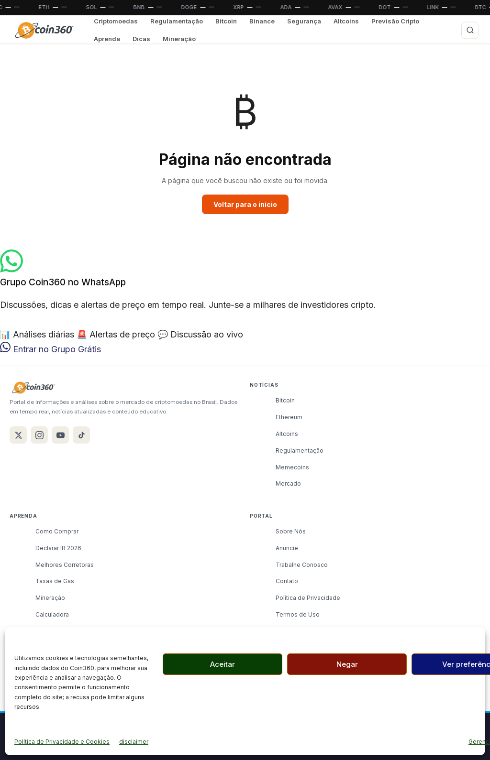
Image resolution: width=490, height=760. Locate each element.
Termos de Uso (298, 614)
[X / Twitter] (18, 435)
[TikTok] (81, 435)
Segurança (304, 21)
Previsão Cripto (395, 21)
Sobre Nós (291, 531)
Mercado (288, 483)
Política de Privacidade (308, 597)
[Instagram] (39, 435)
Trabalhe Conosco (302, 564)
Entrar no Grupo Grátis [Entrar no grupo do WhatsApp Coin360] (50, 349)
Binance (262, 21)
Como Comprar (56, 531)
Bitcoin (226, 21)
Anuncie (287, 548)
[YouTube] (60, 435)
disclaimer (133, 741)
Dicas (141, 39)
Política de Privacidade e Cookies (62, 741)
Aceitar (222, 664)
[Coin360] (44, 30)
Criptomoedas (116, 21)
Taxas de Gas (54, 581)
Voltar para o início (245, 204)
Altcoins (346, 21)
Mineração (179, 39)
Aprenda (107, 39)
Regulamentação (176, 21)
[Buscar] (470, 30)
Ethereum (289, 417)
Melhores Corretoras (64, 564)
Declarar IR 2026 (58, 548)
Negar (347, 664)
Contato (287, 581)
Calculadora (52, 614)
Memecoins (292, 467)
